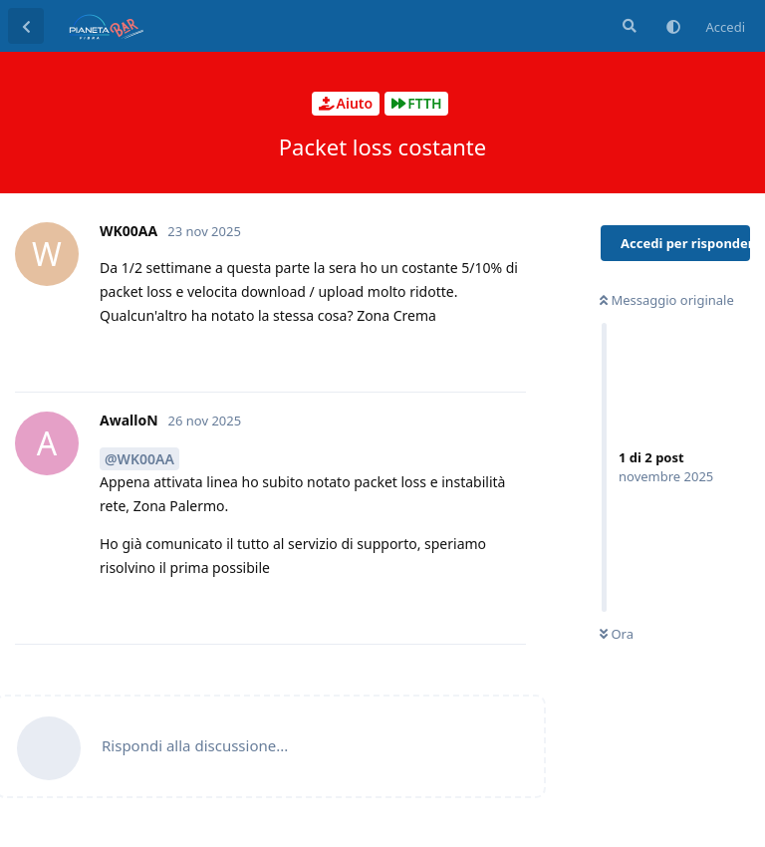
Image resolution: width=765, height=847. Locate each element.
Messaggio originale (667, 300)
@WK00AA (139, 458)
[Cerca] (627, 26)
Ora (617, 634)
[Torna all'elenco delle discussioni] (26, 26)
